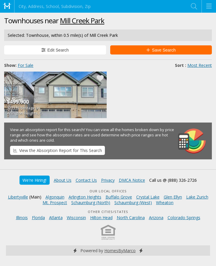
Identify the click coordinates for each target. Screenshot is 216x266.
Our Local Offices (108, 191)
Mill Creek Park (82, 20)
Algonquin (55, 197)
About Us (63, 180)
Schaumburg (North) (90, 202)
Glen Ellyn (173, 197)
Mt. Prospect (55, 202)
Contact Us (86, 180)
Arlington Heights (85, 197)
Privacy (108, 180)
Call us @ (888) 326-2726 (173, 180)
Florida (38, 217)
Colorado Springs (184, 217)
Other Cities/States (108, 211)
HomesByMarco (120, 250)
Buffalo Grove (118, 197)
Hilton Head (101, 217)
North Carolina (131, 217)
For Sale (25, 65)
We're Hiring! (34, 180)
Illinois (22, 217)
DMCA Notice (132, 180)
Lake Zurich (197, 197)
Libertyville (18, 197)
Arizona (156, 217)
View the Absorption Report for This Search (57, 150)
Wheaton (164, 202)
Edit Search (55, 50)
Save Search (161, 50)
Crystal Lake (148, 197)
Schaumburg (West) (133, 202)
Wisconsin (76, 217)
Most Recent (199, 65)
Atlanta (56, 217)
